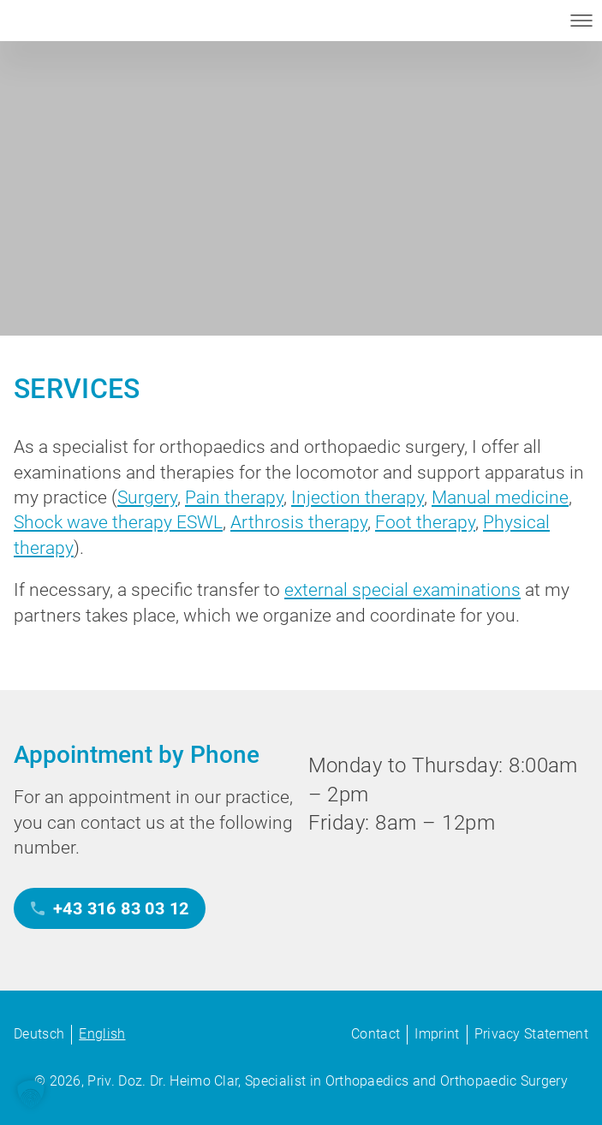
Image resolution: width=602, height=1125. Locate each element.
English (102, 1034)
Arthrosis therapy (298, 522)
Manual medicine (500, 497)
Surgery (147, 497)
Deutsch (39, 1034)
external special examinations (402, 590)
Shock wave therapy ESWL (118, 522)
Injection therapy (357, 497)
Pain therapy (234, 497)
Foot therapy (425, 522)
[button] (31, 1094)
